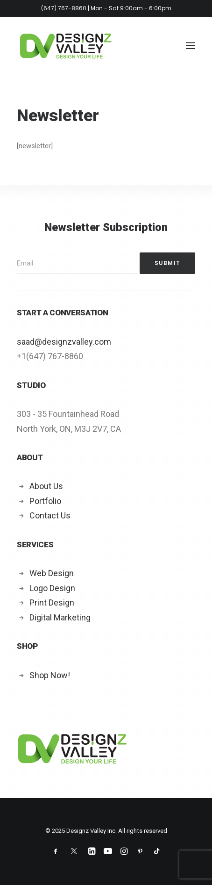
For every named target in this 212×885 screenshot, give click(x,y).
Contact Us (50, 515)
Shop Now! (49, 675)
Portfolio (45, 501)
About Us (46, 486)
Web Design (51, 573)
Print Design (51, 602)
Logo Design (52, 588)
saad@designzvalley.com (64, 342)
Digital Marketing (60, 617)
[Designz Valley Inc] (66, 45)
